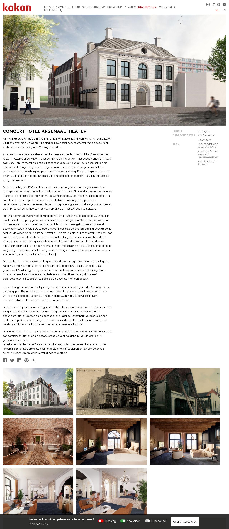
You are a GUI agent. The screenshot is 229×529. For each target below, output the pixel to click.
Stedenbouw (93, 7)
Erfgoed (114, 7)
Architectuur (68, 7)
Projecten (147, 7)
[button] (114, 480)
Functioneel (159, 521)
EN (224, 10)
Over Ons (167, 7)
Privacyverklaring (38, 523)
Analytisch (133, 521)
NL (217, 10)
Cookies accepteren (184, 521)
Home (48, 7)
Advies (130, 7)
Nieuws (50, 10)
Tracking (110, 521)
